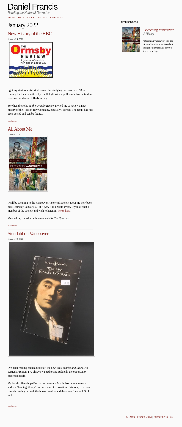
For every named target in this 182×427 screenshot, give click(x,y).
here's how (64, 210)
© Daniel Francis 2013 (139, 416)
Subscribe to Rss (163, 416)
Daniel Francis (33, 6)
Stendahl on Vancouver (28, 233)
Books (30, 18)
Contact (42, 18)
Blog (21, 18)
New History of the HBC (30, 33)
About (11, 18)
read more (12, 121)
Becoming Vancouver (158, 30)
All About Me (20, 129)
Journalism (56, 18)
